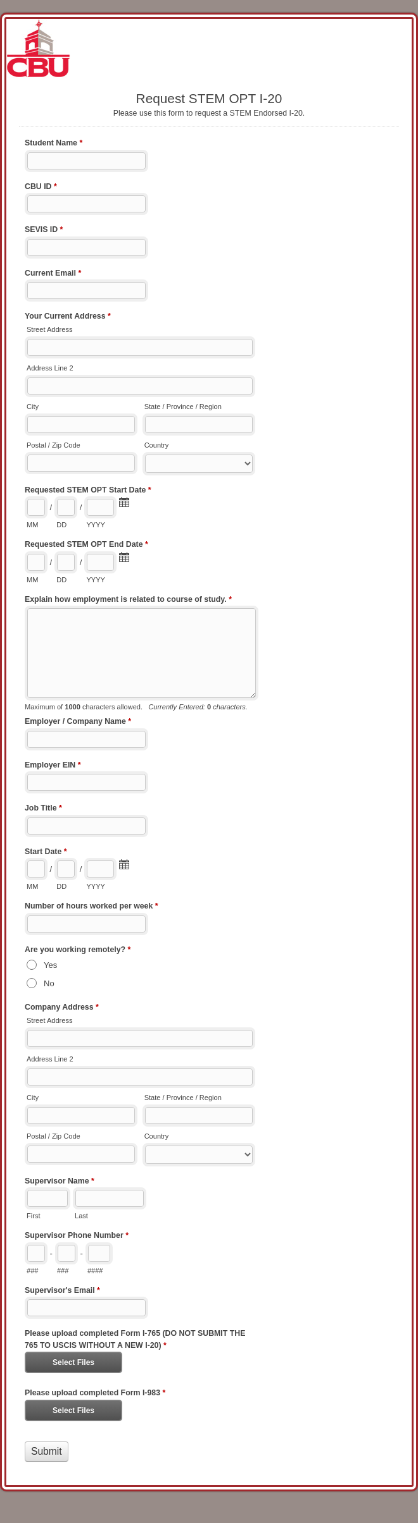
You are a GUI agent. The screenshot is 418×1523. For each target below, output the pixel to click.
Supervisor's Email (62, 1291)
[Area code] (36, 1253)
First (33, 1216)
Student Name (53, 144)
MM (32, 525)
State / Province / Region (183, 406)
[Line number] (99, 1253)
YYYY (95, 525)
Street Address (49, 329)
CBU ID (41, 187)
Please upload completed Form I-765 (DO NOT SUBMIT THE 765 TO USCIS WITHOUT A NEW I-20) (135, 1340)
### (32, 1271)
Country (156, 445)
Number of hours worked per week (91, 907)
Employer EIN (53, 766)
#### (95, 1271)
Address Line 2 (50, 368)
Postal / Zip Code (53, 445)
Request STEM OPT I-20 (209, 48)
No (49, 983)
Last (81, 1216)
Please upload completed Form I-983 (95, 1394)
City (33, 406)
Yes (50, 965)
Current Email (53, 274)
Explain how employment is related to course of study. (128, 600)
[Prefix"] (66, 1253)
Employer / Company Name (78, 722)
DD (61, 525)
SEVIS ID (44, 230)
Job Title (43, 809)
